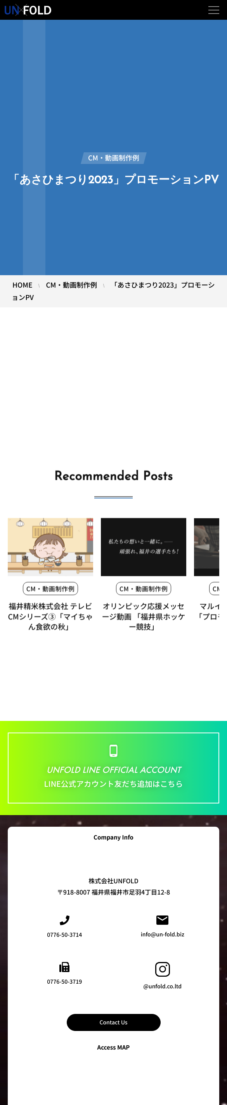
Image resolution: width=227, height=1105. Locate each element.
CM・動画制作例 (50, 593)
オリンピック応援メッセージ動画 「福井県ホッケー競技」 (143, 621)
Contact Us (113, 1022)
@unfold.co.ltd (162, 976)
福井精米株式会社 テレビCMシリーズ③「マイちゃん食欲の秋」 (50, 621)
